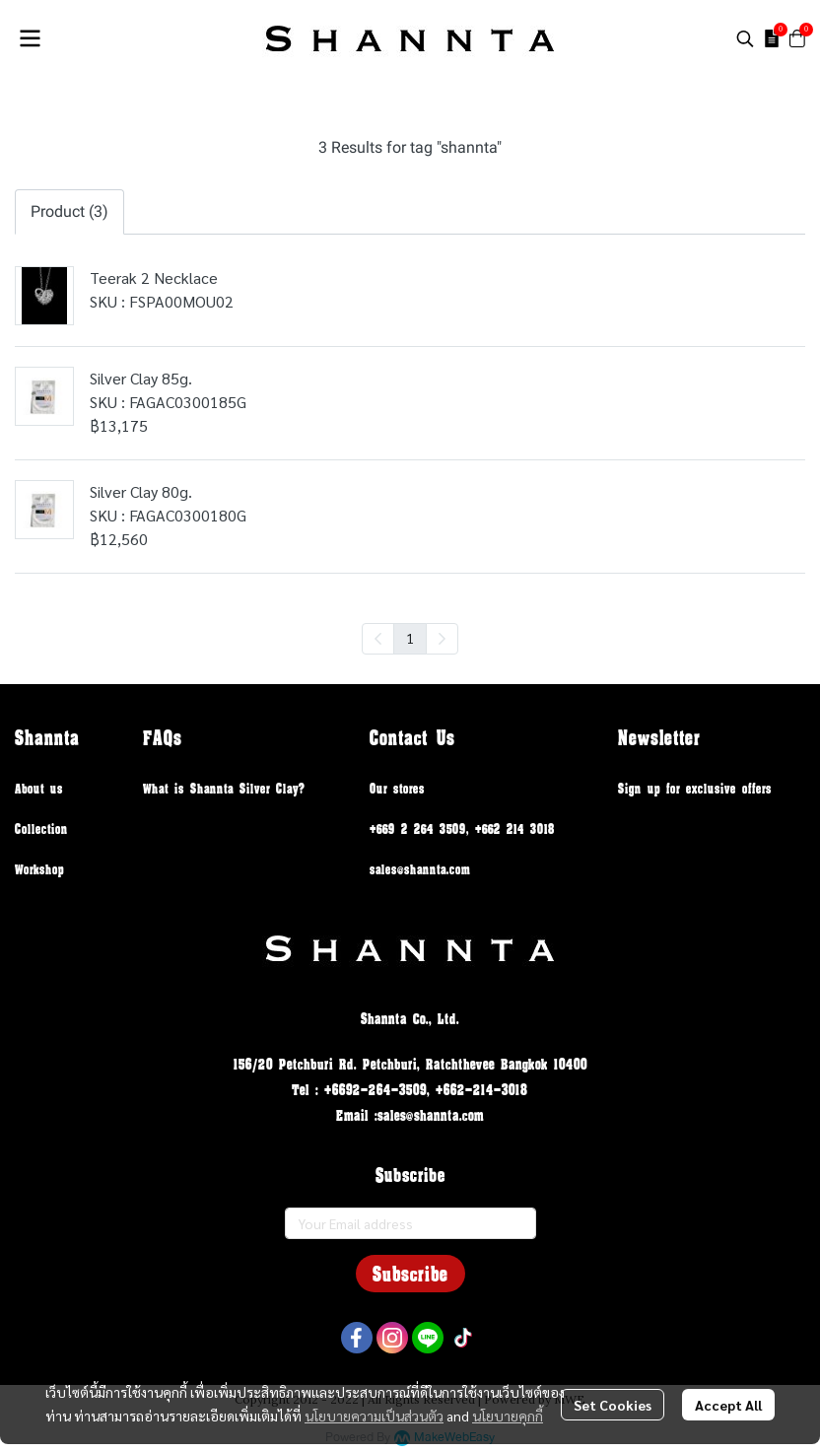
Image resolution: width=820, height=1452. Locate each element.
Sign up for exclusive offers (695, 788)
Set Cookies (612, 1405)
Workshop (39, 869)
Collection (41, 828)
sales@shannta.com (420, 869)
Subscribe (410, 1273)
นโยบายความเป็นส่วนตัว (374, 1415)
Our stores (397, 788)
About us (39, 788)
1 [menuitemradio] (410, 638)
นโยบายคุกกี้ (507, 1415)
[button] (745, 38)
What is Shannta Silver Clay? (224, 788)
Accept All (728, 1405)
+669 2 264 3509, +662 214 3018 (462, 828)
